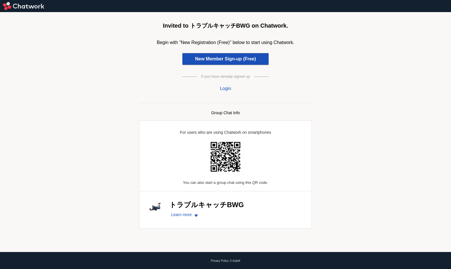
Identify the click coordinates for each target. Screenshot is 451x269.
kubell (236, 260)
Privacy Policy (220, 260)
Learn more (185, 214)
